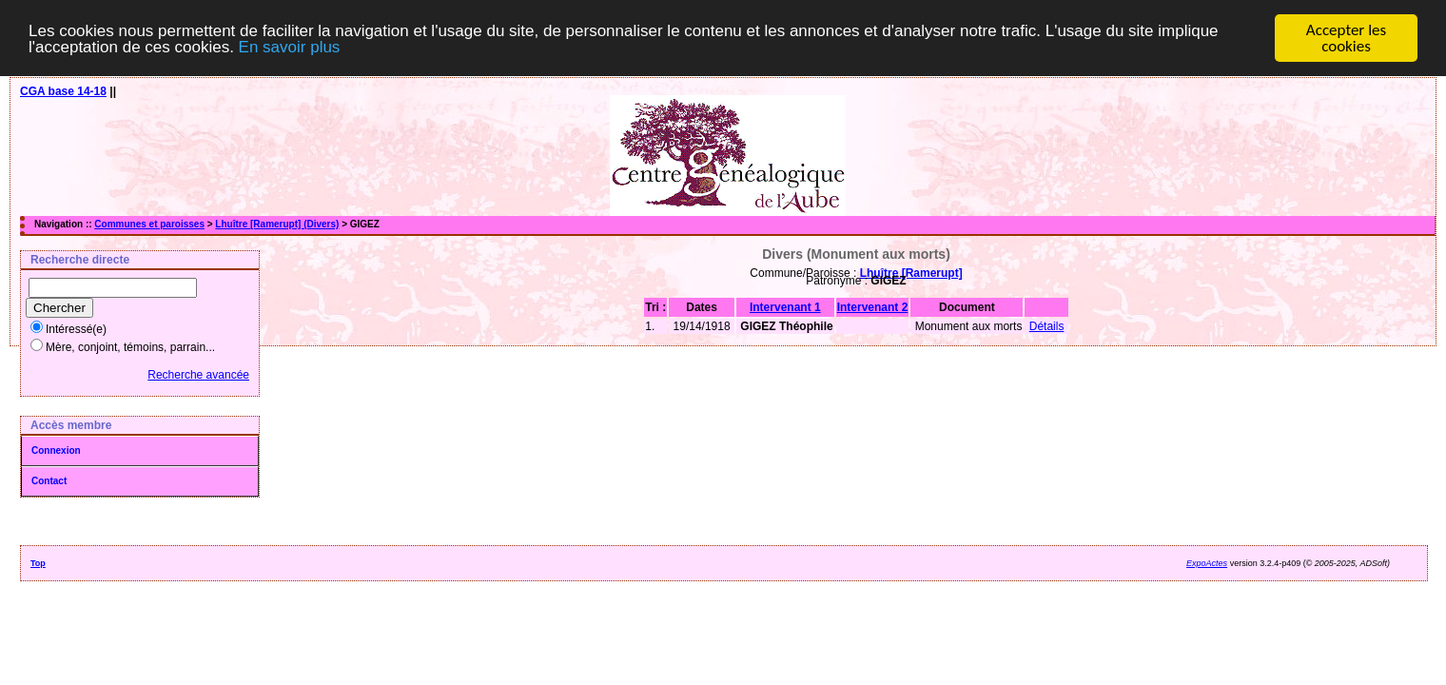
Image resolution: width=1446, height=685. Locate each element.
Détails (1047, 326)
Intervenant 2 (873, 307)
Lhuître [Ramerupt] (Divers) (277, 224)
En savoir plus (290, 46)
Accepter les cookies (1346, 38)
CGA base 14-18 (63, 91)
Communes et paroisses (149, 224)
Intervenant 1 (785, 307)
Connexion (56, 450)
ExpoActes (1206, 563)
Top (38, 563)
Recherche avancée (198, 375)
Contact (49, 481)
